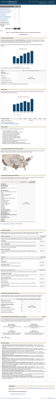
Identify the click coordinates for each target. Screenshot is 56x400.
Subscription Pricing (35, 1)
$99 (15, 28)
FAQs (41, 1)
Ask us (41, 388)
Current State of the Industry (5, 8)
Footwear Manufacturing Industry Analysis (17, 393)
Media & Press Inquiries (14, 398)
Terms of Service (3, 398)
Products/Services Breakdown (5, 12)
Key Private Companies (4, 19)
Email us (45, 1)
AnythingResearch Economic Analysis (11, 123)
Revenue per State (3, 13)
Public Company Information (5, 17)
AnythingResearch (7, 223)
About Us (8, 398)
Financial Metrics (3, 15)
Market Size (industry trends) (5, 9)
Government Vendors (3, 20)
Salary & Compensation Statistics (5, 16)
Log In (30, 1)
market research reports (35, 388)
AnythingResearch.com (51, 398)
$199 (19, 28)
